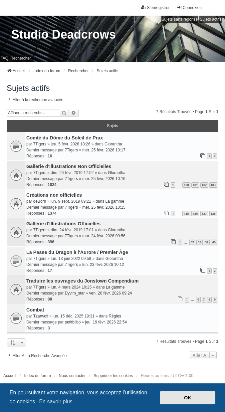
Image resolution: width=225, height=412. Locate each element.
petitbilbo (73, 322)
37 (192, 242)
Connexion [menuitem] (189, 7)
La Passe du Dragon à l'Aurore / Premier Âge (77, 252)
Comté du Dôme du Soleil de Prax (64, 137)
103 (213, 185)
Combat (35, 309)
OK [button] (187, 397)
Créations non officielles (54, 195)
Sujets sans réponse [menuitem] (180, 19)
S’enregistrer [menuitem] (155, 7)
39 (206, 242)
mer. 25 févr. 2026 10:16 (103, 178)
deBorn (39, 201)
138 (213, 213)
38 (199, 242)
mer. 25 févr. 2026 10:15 (103, 207)
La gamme (115, 201)
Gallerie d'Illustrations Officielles (63, 223)
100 (186, 185)
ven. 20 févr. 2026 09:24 (110, 293)
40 (214, 242)
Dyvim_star (75, 293)
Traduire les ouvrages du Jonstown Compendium (82, 281)
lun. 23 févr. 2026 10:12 (103, 264)
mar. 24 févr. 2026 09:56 (103, 236)
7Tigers (40, 144)
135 (186, 213)
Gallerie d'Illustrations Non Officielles (68, 166)
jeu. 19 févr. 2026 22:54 (106, 322)
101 (195, 185)
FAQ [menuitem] (4, 58)
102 (204, 185)
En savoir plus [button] (56, 401)
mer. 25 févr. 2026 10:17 (103, 150)
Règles (115, 316)
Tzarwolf (40, 316)
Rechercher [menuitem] (20, 58)
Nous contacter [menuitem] (72, 375)
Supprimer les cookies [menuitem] (113, 375)
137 (204, 213)
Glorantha (113, 144)
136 (195, 213)
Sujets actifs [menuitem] (210, 19)
